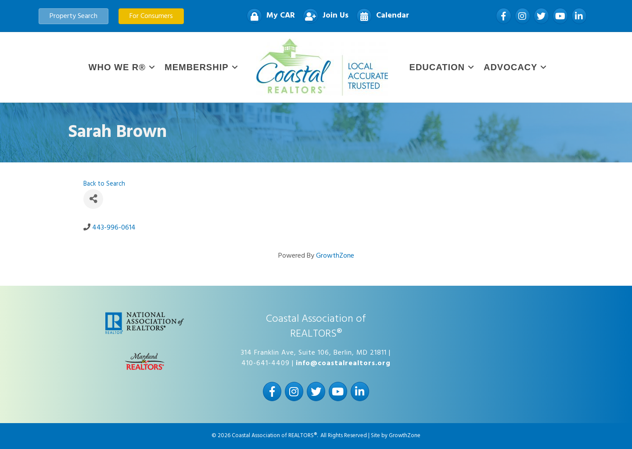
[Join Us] (323, 16)
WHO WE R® (117, 67)
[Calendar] (380, 16)
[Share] (93, 199)
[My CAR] (268, 16)
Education (437, 67)
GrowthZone (335, 256)
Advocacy (510, 67)
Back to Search (104, 184)
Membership (197, 67)
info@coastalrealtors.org (343, 363)
